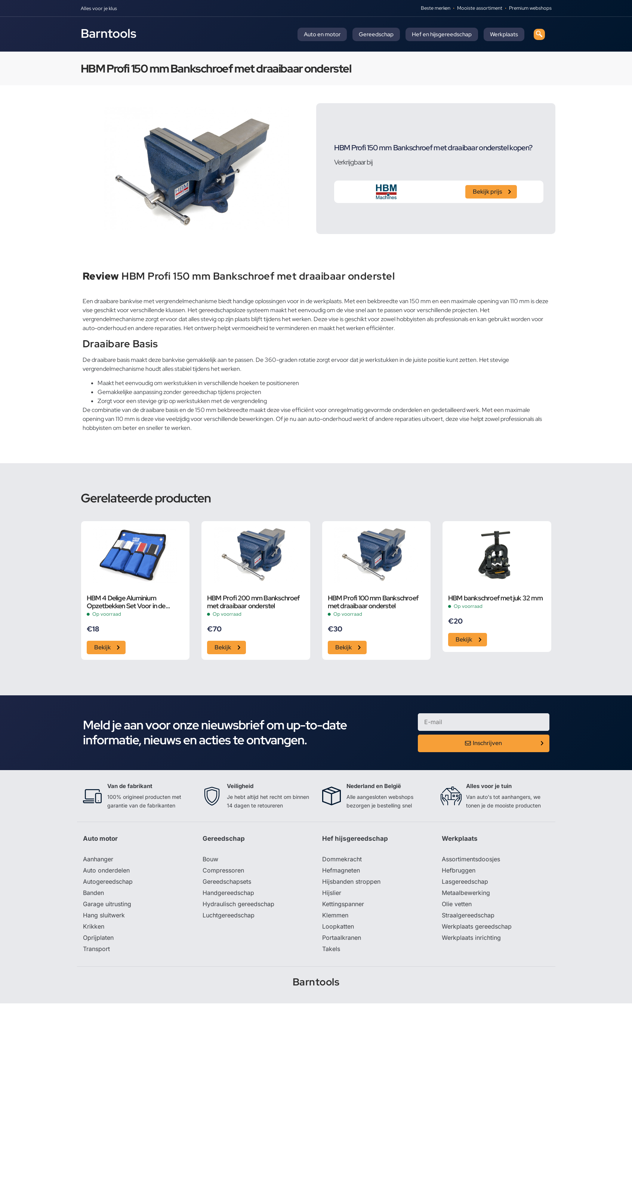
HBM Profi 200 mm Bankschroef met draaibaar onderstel (253, 602)
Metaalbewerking (466, 892)
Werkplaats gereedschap (477, 926)
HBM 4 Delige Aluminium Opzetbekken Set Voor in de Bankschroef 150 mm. (126, 602)
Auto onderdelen (106, 870)
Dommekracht (342, 859)
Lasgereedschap (465, 881)
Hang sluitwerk (104, 915)
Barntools (108, 33)
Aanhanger (98, 859)
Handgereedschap (228, 892)
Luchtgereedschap (229, 915)
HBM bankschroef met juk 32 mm (495, 598)
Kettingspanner (343, 904)
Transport (96, 949)
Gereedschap (376, 34)
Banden (93, 892)
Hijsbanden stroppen (351, 881)
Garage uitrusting (107, 904)
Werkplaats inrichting (471, 937)
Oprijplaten (98, 937)
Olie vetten (457, 904)
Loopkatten (338, 926)
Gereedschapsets (227, 881)
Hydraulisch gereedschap (238, 904)
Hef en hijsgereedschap (442, 34)
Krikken (93, 926)
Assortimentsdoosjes (471, 859)
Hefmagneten (341, 870)
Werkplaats (504, 34)
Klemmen (335, 915)
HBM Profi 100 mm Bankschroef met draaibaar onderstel (373, 602)
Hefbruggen (458, 870)
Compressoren (223, 870)
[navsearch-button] (539, 34)
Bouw (210, 859)
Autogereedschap (108, 881)
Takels (331, 949)
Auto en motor (322, 34)
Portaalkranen (341, 937)
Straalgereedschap (468, 915)
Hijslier (331, 892)
